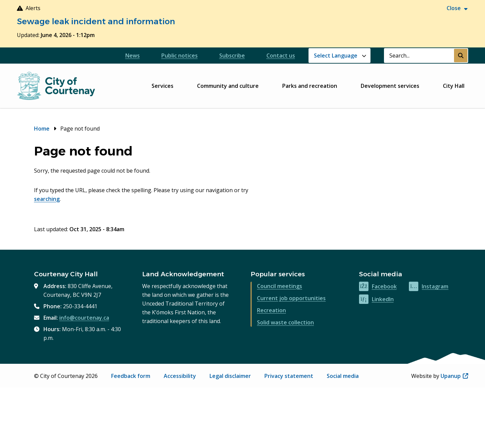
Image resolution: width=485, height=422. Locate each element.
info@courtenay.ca (84, 317)
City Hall (453, 86)
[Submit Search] (460, 55)
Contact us (280, 55)
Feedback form (130, 376)
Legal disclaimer (230, 376)
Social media (343, 376)
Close (454, 8)
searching (47, 199)
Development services (390, 86)
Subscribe (232, 55)
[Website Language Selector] (339, 55)
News (132, 55)
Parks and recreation (309, 86)
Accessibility (180, 376)
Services (162, 86)
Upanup (454, 376)
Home (42, 128)
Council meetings (279, 286)
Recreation (271, 310)
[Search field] (419, 55)
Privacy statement (288, 376)
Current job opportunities (291, 298)
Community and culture (228, 86)
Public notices (179, 55)
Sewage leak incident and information (96, 21)
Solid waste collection (285, 322)
